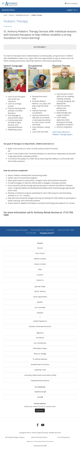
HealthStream (40, 392)
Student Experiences (40, 321)
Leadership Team (40, 370)
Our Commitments (40, 343)
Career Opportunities (40, 297)
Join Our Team (40, 287)
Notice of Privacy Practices (39, 437)
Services (40, 248)
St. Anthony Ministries (40, 359)
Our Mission (40, 338)
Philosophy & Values (40, 348)
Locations (40, 275)
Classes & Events (40, 264)
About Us (40, 333)
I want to (72, 10)
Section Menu (40, 47)
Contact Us (40, 280)
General (40, 243)
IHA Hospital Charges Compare (14, 437)
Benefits (40, 302)
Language (71, 3)
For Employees (40, 387)
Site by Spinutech (40, 446)
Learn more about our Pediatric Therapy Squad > (62, 133)
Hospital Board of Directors (40, 364)
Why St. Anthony (40, 291)
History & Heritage (40, 354)
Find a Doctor (40, 253)
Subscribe (39, 410)
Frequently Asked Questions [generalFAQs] (40, 380)
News (40, 269)
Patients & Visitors (40, 259)
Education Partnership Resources (40, 326)
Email (40, 397)
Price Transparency (64, 437)
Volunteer (40, 313)
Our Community (40, 307)
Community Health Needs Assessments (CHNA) (40, 375)
